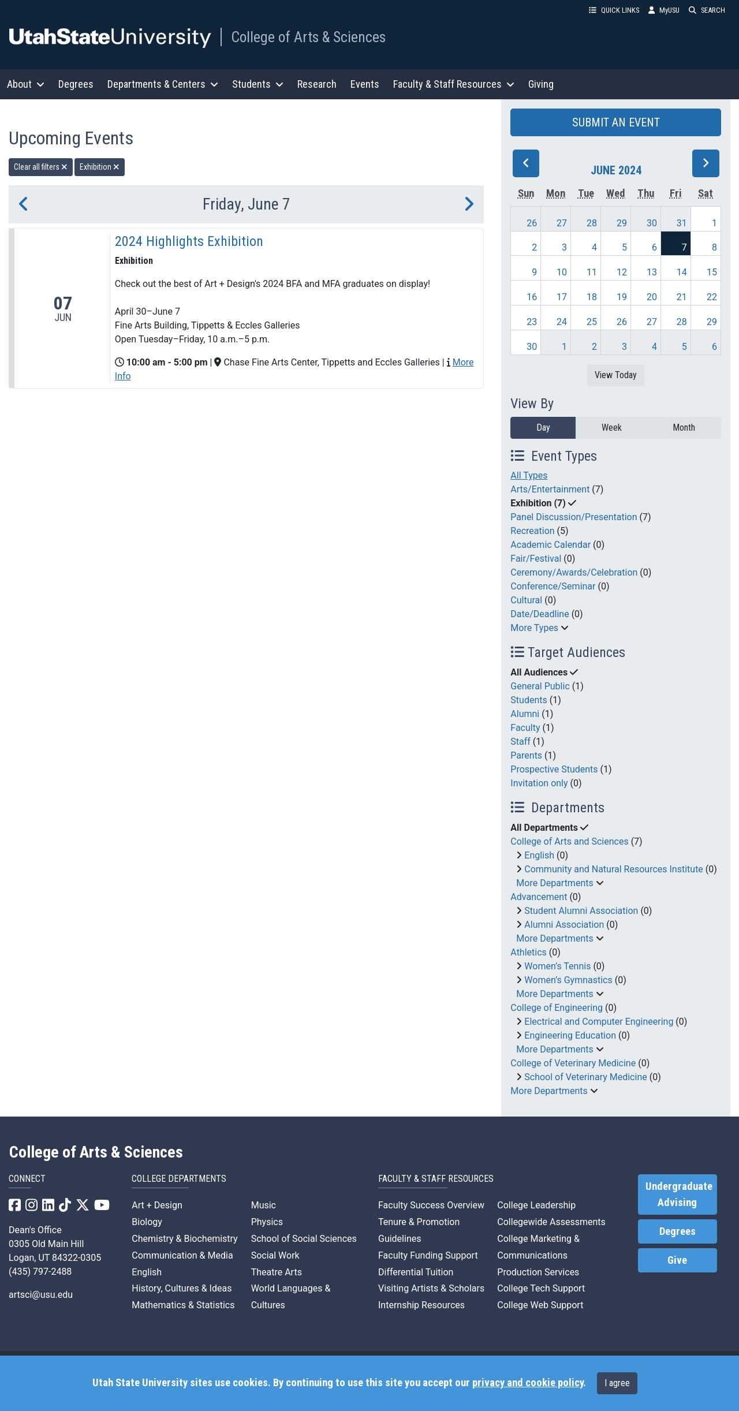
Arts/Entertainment (549, 489)
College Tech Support (541, 1288)
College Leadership (536, 1205)
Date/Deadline (539, 614)
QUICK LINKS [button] (614, 10)
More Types (534, 627)
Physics (267, 1221)
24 (562, 321)
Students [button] (257, 84)
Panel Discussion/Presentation (573, 517)
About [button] (25, 84)
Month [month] (684, 427)
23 (532, 321)
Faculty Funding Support (428, 1255)
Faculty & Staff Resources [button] (453, 84)
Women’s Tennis (557, 966)
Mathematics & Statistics (183, 1305)
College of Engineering (556, 1007)
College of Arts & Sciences (308, 37)
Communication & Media (182, 1255)
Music (263, 1205)
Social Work (275, 1255)
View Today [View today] (616, 374)
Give (677, 1260)
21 (682, 297)
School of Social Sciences (304, 1238)
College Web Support (540, 1305)
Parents (526, 755)
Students (528, 700)
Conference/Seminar (552, 586)
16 (532, 297)
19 (622, 297)
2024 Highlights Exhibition (189, 241)
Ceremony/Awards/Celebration (573, 572)
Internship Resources (421, 1305)
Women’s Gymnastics (568, 980)
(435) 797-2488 (40, 1271)
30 (652, 223)
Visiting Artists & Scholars (431, 1288)
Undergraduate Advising (678, 1194)
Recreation (532, 530)
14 (682, 272)
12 (622, 272)
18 (592, 297)
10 (562, 272)
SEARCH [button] (707, 10)
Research (317, 84)
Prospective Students (554, 769)
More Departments (554, 883)
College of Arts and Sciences (569, 841)
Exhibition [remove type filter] (100, 166)
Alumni (524, 713)
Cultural (526, 600)
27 (562, 223)
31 (682, 223)
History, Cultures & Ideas (182, 1288)
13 (652, 272)
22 (712, 297)
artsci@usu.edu (41, 1294)
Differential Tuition (415, 1272)
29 (622, 223)
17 (562, 297)
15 (712, 272)
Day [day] (543, 427)
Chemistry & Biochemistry (184, 1238)
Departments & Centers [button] (162, 84)
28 (592, 223)
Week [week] (612, 427)
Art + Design (157, 1205)
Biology (147, 1221)
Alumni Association (564, 924)
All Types (528, 475)
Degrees (76, 84)
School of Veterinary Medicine (585, 1077)
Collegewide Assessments (551, 1221)
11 (592, 272)
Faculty (525, 727)
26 (532, 223)
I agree (617, 1383)
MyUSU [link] (664, 10)
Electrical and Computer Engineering (598, 1021)
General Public (539, 686)
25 (592, 321)
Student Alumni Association (581, 910)
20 (652, 297)
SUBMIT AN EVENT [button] (616, 122)
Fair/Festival (535, 558)
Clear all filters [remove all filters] (41, 166)
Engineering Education (570, 1035)
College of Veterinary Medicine (573, 1063)
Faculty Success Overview (431, 1205)
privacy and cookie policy (527, 1382)
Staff (520, 741)
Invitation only (539, 783)
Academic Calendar (550, 544)
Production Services (538, 1272)
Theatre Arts (276, 1272)
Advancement (538, 896)
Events (364, 84)
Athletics (528, 952)
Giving (541, 84)
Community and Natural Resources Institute (613, 869)
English (539, 855)
